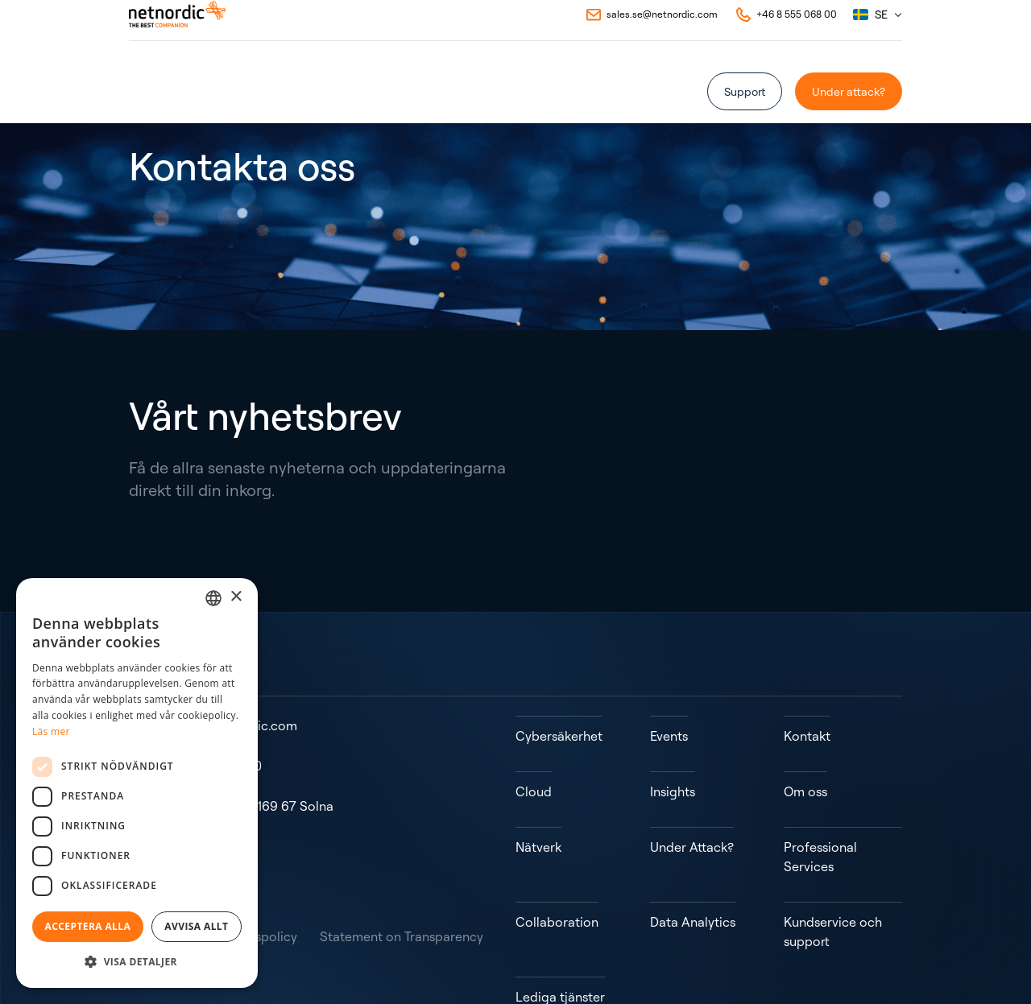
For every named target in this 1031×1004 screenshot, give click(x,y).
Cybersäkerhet (559, 725)
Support (744, 91)
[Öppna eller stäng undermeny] (189, 90)
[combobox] (213, 598)
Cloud (534, 761)
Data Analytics (692, 851)
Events (371, 90)
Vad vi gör (154, 90)
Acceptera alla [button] (88, 926)
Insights (479, 90)
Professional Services (820, 806)
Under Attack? (692, 796)
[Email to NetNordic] (651, 35)
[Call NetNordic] (785, 35)
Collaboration (557, 851)
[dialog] (137, 783)
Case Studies (304, 90)
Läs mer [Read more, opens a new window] (51, 731)
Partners (233, 90)
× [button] (236, 597)
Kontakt (536, 90)
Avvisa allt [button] (196, 926)
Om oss (423, 90)
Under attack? (848, 91)
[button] (137, 962)
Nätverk (538, 796)
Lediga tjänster (560, 906)
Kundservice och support (833, 860)
